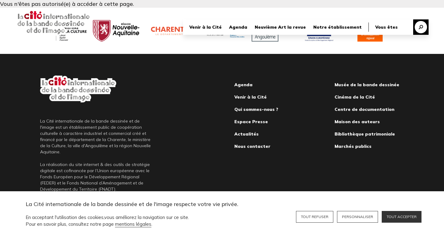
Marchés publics (353, 146)
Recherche (421, 27)
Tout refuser (314, 216)
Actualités (246, 134)
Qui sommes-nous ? (256, 109)
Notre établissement (337, 27)
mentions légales (133, 224)
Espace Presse (251, 121)
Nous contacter (252, 146)
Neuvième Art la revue (280, 27)
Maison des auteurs (357, 121)
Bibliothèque (354, 13)
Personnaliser (357, 216)
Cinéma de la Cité (355, 97)
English (421, 13)
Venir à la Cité (205, 27)
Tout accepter (402, 216)
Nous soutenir (287, 13)
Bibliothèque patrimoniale (365, 134)
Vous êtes (386, 27)
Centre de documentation (364, 109)
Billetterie (390, 13)
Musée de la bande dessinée (367, 84)
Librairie (320, 13)
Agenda (238, 27)
